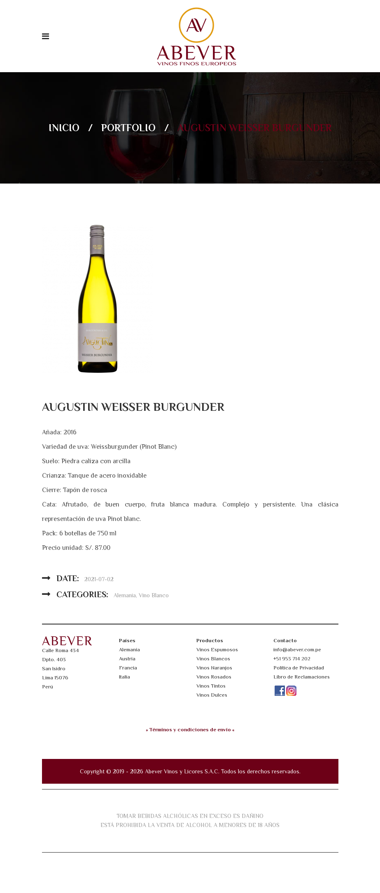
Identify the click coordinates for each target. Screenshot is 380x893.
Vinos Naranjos (214, 667)
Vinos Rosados (213, 677)
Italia (124, 677)
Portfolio (128, 127)
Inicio (64, 127)
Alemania (125, 595)
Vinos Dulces (211, 695)
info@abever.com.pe (297, 649)
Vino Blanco (154, 595)
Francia (128, 667)
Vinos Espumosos (217, 649)
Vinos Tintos (211, 686)
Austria (127, 658)
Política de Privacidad (298, 667)
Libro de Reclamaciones (301, 677)
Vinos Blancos (213, 658)
